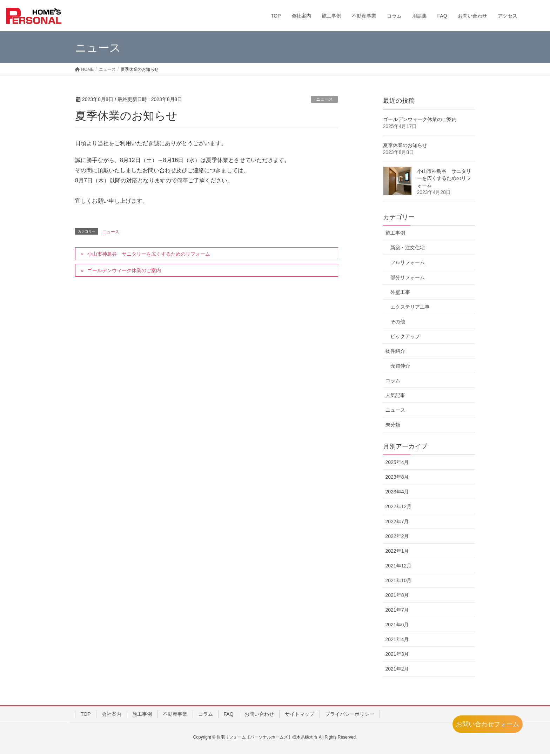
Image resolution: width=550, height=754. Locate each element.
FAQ (229, 714)
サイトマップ (299, 714)
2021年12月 (398, 565)
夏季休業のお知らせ (405, 145)
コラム (392, 380)
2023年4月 (397, 491)
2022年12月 (398, 506)
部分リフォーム (407, 277)
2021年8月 (397, 595)
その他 (397, 321)
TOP (86, 714)
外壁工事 (400, 292)
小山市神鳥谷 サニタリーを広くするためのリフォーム (148, 254)
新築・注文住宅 (407, 247)
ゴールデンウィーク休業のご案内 (124, 270)
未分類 (392, 425)
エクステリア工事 (410, 307)
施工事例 (395, 233)
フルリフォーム (407, 262)
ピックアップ (405, 336)
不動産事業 (175, 714)
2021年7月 (397, 610)
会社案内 (111, 714)
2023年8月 (397, 477)
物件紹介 (395, 351)
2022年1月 (397, 551)
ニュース (324, 99)
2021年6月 (397, 624)
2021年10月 (398, 580)
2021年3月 (397, 654)
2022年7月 (397, 521)
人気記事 (395, 395)
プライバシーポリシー (349, 714)
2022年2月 (397, 536)
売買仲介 (400, 366)
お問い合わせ (259, 714)
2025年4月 (397, 462)
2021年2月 (397, 669)
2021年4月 (397, 639)
